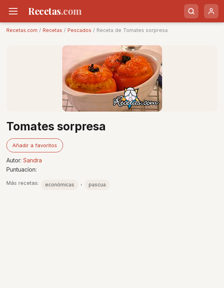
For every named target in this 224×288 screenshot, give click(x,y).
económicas (59, 185)
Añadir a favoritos (34, 145)
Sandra (32, 160)
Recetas (52, 30)
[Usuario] (211, 11)
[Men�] (13, 11)
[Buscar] (191, 11)
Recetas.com (22, 30)
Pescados (79, 30)
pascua (97, 185)
